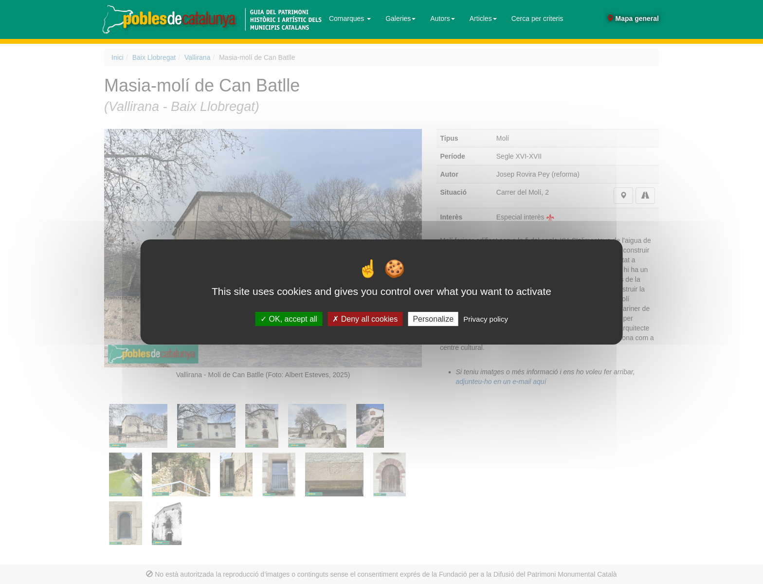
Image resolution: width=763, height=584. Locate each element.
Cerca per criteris (537, 18)
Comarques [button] (350, 18)
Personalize (433, 319)
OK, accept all (288, 319)
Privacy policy (485, 319)
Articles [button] (483, 18)
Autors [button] (442, 18)
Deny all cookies (365, 319)
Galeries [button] (400, 18)
